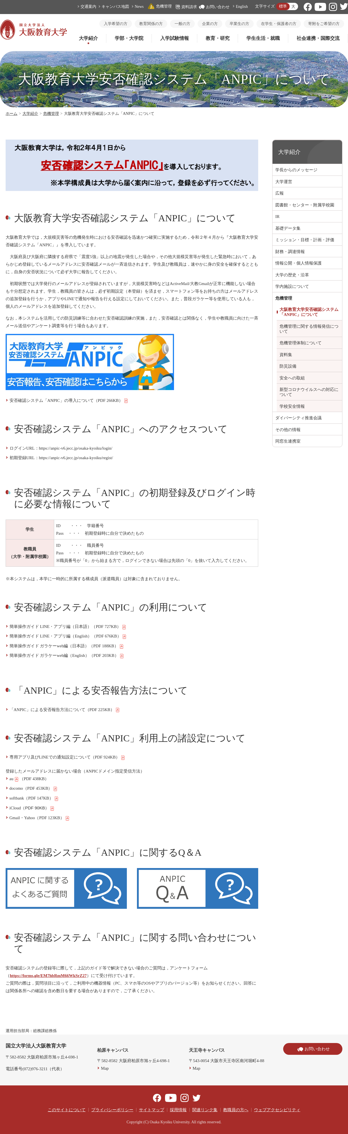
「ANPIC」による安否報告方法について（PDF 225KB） (65, 709)
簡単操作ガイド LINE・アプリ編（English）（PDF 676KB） (68, 636)
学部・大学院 (129, 38)
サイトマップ (151, 1110)
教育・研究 (218, 38)
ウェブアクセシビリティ (277, 1110)
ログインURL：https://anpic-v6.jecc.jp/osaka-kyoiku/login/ (61, 448)
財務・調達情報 (290, 251)
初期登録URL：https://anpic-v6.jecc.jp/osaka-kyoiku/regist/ (61, 458)
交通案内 (88, 6)
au (14, 779)
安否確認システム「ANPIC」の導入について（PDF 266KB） (69, 400)
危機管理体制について (301, 343)
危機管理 (160, 6)
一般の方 (182, 24)
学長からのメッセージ (296, 170)
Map (105, 1068)
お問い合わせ (214, 7)
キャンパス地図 (115, 6)
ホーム (11, 113)
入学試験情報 (174, 38)
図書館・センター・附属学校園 (304, 205)
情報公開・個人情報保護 (298, 263)
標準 (283, 6)
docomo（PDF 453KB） (34, 788)
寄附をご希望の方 (324, 24)
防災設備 (288, 366)
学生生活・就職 (263, 38)
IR (277, 216)
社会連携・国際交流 (318, 38)
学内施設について (292, 286)
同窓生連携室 (288, 441)
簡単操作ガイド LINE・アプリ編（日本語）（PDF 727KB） (68, 626)
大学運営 (283, 181)
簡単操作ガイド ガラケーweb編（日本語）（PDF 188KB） (67, 646)
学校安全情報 (292, 406)
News (139, 6)
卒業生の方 (239, 24)
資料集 (286, 354)
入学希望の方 (115, 24)
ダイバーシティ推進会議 (298, 418)
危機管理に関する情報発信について (309, 329)
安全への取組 (292, 378)
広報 (279, 193)
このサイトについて (67, 1110)
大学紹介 (88, 38)
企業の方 (210, 24)
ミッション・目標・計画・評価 (304, 240)
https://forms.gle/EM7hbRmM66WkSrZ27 (48, 975)
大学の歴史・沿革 (292, 275)
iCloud (32, 808)
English (242, 6)
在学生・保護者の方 (278, 24)
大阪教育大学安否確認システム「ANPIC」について (309, 312)
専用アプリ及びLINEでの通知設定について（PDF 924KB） (67, 757)
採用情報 (178, 1110)
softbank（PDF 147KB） (34, 798)
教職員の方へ (235, 1110)
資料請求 (186, 7)
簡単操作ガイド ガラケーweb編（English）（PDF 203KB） (67, 655)
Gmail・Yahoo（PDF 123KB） (40, 818)
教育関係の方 (151, 24)
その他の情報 (288, 429)
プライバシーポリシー (112, 1110)
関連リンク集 (205, 1110)
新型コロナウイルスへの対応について (309, 392)
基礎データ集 (288, 228)
